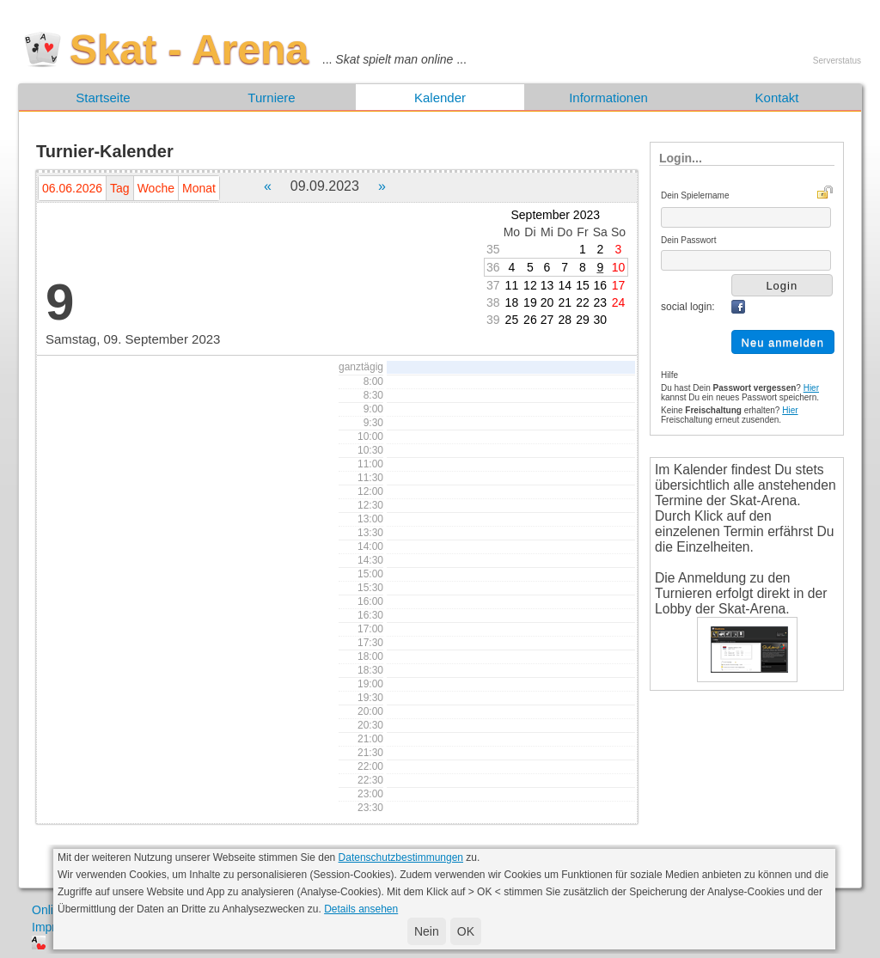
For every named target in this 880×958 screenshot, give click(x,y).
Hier (811, 388)
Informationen (608, 97)
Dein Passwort (688, 240)
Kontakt (777, 97)
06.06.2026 (72, 188)
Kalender (440, 97)
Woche (156, 188)
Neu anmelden (783, 342)
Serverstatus (837, 60)
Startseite (103, 97)
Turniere (271, 97)
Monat (199, 188)
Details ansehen (361, 909)
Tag (120, 188)
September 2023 (556, 215)
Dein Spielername (695, 195)
